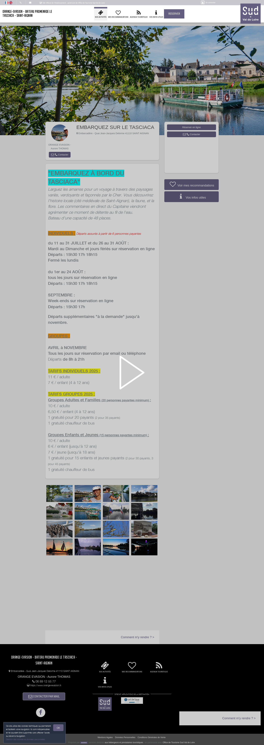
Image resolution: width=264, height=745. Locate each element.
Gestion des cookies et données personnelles (25, 739)
